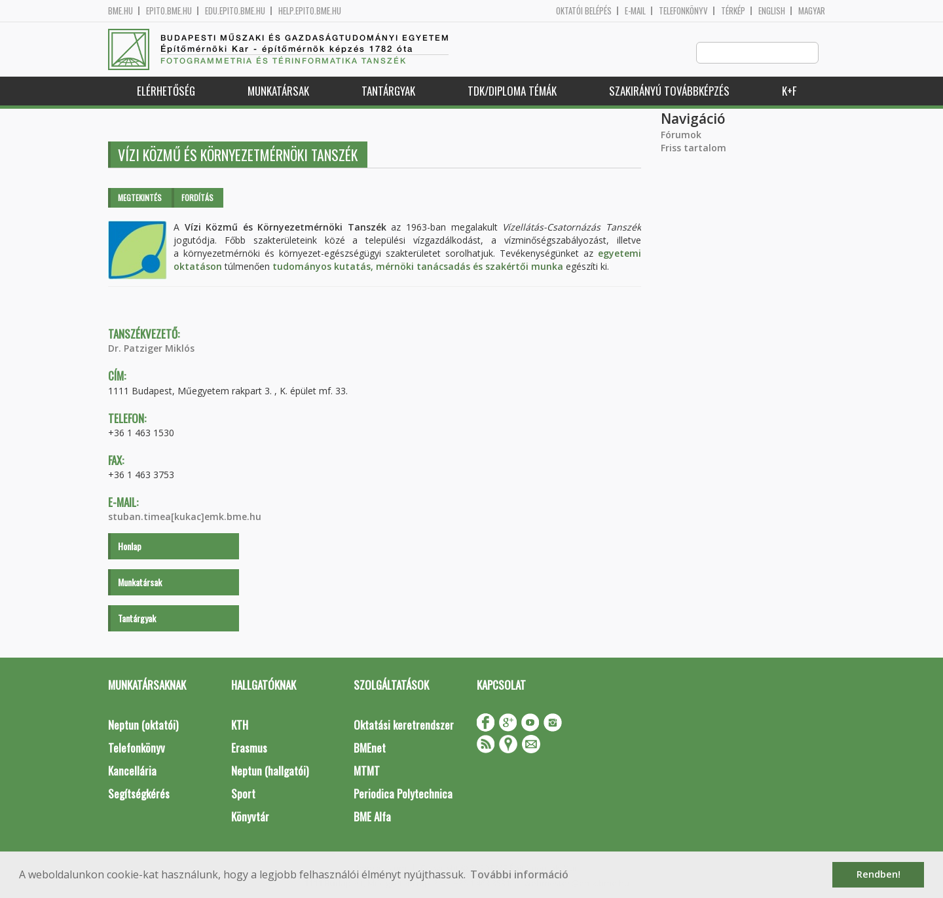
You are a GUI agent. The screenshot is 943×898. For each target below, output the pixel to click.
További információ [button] (519, 874)
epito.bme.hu (169, 11)
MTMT (367, 771)
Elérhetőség (166, 91)
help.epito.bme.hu (309, 11)
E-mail (635, 11)
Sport (243, 794)
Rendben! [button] (878, 874)
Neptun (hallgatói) (269, 771)
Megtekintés (140, 198)
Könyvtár (250, 817)
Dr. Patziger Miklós (151, 349)
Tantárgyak (388, 91)
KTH (239, 725)
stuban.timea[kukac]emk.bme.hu (184, 517)
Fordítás (197, 198)
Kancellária (132, 771)
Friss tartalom (693, 148)
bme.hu (120, 11)
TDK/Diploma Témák (512, 91)
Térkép (733, 11)
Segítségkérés (139, 794)
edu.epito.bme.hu (235, 11)
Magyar (811, 11)
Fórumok (681, 135)
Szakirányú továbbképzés (669, 91)
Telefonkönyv (683, 11)
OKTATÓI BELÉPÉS (584, 11)
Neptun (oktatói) (143, 725)
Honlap (129, 546)
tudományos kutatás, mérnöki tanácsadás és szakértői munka (417, 267)
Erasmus (249, 748)
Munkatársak (278, 91)
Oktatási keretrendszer (404, 725)
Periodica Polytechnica (403, 794)
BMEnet (370, 748)
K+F (789, 91)
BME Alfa (372, 817)
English (771, 11)
